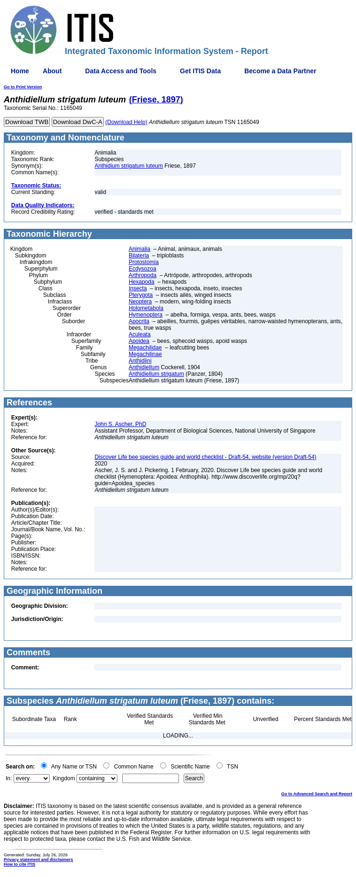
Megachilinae (145, 354)
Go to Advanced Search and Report (316, 794)
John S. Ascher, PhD (120, 424)
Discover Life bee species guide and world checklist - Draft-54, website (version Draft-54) (205, 457)
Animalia (139, 249)
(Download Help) (126, 122)
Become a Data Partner (280, 71)
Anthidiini (140, 360)
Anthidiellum (144, 367)
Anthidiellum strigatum (156, 374)
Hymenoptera (146, 314)
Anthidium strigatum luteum (128, 166)
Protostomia (144, 262)
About (52, 71)
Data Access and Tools (120, 71)
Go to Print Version (23, 87)
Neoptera (140, 301)
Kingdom (64, 778)
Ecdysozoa (142, 268)
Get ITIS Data (200, 71)
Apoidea (139, 341)
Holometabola (146, 308)
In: (9, 778)
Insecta (138, 288)
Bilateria (139, 255)
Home (20, 71)
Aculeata (140, 334)
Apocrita (139, 321)
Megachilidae (145, 347)
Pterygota (141, 295)
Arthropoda (142, 275)
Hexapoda (142, 282)
